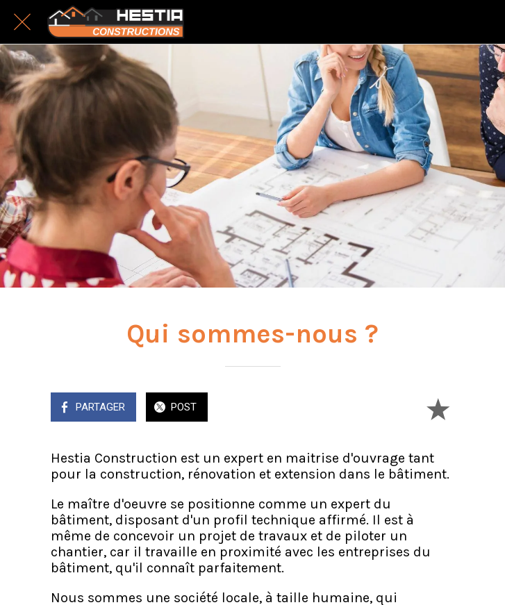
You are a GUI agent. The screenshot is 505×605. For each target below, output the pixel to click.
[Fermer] (22, 22)
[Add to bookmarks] (437, 408)
